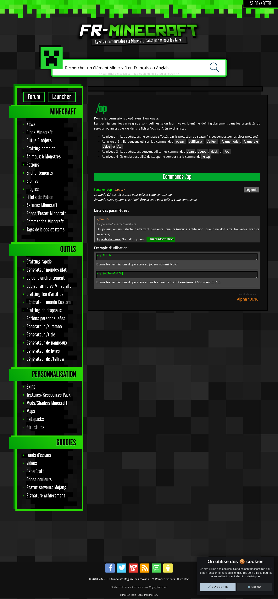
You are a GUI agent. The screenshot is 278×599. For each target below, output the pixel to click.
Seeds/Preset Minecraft (46, 213)
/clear (180, 141)
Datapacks (35, 419)
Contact (184, 579)
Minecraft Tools (128, 594)
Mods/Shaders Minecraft (47, 403)
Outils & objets (39, 140)
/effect (211, 141)
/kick (214, 151)
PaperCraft (35, 471)
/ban (190, 151)
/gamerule (251, 141)
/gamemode (230, 141)
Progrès (33, 189)
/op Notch (177, 257)
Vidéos (32, 463)
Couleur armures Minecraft (49, 286)
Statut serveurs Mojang (47, 488)
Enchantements (40, 173)
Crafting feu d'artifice (45, 294)
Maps (31, 411)
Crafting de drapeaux (44, 310)
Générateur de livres (43, 351)
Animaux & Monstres (44, 157)
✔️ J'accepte (218, 586)
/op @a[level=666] (177, 277)
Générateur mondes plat (47, 270)
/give (106, 146)
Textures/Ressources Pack (49, 395)
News (31, 124)
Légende (251, 190)
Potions (33, 165)
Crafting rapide (39, 262)
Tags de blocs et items (46, 230)
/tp (119, 146)
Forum (34, 97)
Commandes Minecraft (45, 222)
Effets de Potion (40, 197)
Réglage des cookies (136, 579)
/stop (206, 156)
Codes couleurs (39, 479)
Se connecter (260, 4)
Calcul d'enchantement (46, 278)
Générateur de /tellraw (45, 359)
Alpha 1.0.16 (247, 301)
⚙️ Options (254, 586)
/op (227, 151)
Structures (36, 427)
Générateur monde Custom (49, 302)
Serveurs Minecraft (147, 594)
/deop (202, 151)
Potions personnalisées (46, 318)
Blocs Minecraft (40, 132)
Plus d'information (160, 239)
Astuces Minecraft (42, 205)
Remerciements (165, 579)
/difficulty (195, 141)
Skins (31, 387)
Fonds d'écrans (39, 455)
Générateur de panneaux (47, 343)
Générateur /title (41, 335)
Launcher (61, 97)
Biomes (33, 181)
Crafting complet (41, 149)
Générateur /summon (44, 327)
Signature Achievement (46, 496)
